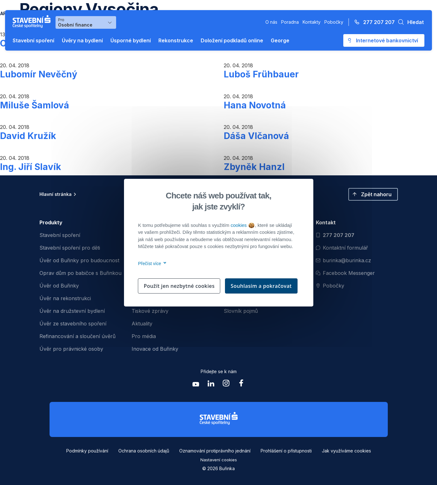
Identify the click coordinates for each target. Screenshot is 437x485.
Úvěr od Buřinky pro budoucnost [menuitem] (79, 260)
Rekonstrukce (175, 40)
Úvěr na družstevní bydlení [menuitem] (72, 311)
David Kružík (28, 135)
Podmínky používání (87, 450)
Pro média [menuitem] (144, 336)
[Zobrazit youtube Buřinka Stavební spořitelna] (196, 384)
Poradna (290, 22)
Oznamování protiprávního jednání (215, 450)
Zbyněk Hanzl (254, 166)
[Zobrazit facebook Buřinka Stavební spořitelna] (241, 384)
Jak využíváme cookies (346, 450)
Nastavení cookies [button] (218, 459)
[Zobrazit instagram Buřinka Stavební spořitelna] (226, 384)
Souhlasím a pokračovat (261, 285)
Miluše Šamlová (34, 105)
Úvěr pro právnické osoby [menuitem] (71, 349)
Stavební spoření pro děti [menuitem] (69, 248)
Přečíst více (151, 263)
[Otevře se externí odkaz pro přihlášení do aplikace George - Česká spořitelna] (383, 40)
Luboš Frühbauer (261, 74)
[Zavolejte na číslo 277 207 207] (373, 22)
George (280, 40)
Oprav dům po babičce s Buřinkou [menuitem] (80, 273)
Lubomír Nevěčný (38, 74)
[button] (409, 22)
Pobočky (333, 22)
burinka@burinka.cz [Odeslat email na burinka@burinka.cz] (343, 260)
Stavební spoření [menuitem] (59, 235)
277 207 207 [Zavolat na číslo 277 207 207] (335, 235)
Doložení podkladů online (232, 40)
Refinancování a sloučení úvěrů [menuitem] (77, 336)
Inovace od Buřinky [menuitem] (155, 349)
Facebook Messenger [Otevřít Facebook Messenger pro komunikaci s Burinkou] (345, 273)
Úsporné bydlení (130, 40)
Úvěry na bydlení (82, 40)
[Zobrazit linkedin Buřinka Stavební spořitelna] (211, 384)
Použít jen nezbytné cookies (179, 285)
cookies (242, 225)
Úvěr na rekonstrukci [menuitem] (65, 298)
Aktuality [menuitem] (142, 323)
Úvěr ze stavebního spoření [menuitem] (72, 323)
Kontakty (312, 22)
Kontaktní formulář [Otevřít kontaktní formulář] (342, 248)
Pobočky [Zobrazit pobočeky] (330, 285)
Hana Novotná (255, 105)
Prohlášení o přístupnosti (286, 450)
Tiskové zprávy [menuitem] (150, 311)
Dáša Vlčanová (256, 135)
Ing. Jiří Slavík (30, 166)
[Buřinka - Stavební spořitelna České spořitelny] (33, 21)
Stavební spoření (33, 40)
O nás (271, 22)
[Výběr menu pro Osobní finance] (86, 22)
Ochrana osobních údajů (143, 450)
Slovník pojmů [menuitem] (241, 311)
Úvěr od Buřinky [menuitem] (59, 285)
